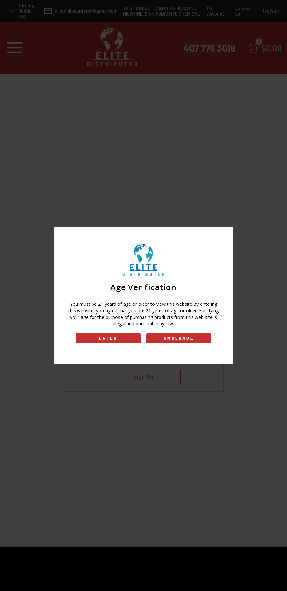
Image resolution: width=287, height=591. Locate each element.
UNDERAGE (179, 338)
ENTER (108, 338)
